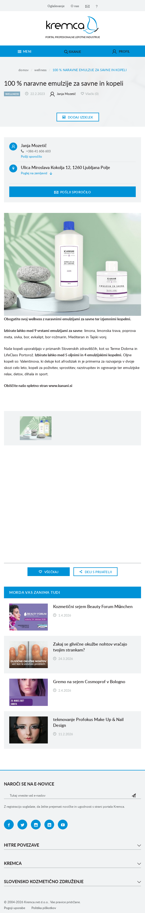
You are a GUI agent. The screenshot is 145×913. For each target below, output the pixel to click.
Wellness (40, 70)
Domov (23, 70)
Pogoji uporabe (14, 908)
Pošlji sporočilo (31, 156)
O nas (75, 6)
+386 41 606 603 (36, 151)
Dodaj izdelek (77, 117)
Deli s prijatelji (95, 572)
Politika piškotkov (43, 908)
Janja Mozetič (63, 94)
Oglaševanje (56, 6)
